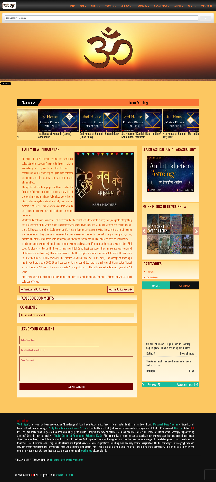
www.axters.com (64, 475)
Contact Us (206, 6)
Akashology (86, 451)
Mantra (178, 6)
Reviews (156, 285)
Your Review (184, 285)
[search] (101, 18)
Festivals (110, 6)
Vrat (83, 6)
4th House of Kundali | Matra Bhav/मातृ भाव (185, 135)
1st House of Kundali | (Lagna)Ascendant (57, 135)
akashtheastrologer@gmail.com (66, 460)
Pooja (192, 6)
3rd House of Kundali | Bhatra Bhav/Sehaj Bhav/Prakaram (144, 135)
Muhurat (126, 6)
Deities (95, 6)
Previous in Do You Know (34, 289)
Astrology (142, 6)
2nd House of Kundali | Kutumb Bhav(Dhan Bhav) (103, 135)
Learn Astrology (141, 102)
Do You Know (161, 6)
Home (72, 6)
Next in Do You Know (120, 289)
